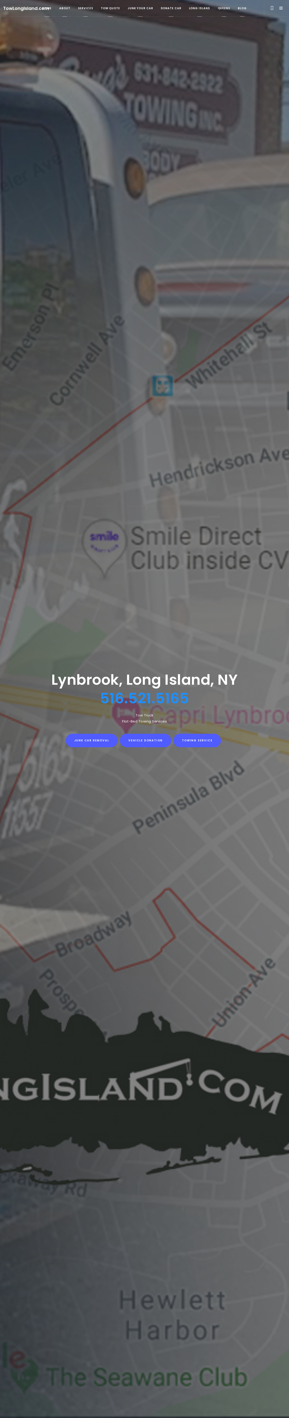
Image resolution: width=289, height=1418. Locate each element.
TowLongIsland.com (26, 8)
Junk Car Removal (91, 740)
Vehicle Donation (145, 740)
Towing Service (197, 740)
